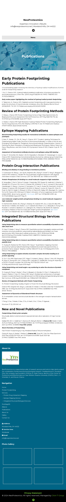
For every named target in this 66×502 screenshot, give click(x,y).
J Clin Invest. (30, 194)
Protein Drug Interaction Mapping (15, 395)
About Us (5, 412)
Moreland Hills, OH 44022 (44, 26)
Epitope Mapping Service (12, 398)
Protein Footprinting (9, 390)
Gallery (4, 415)
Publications (6, 410)
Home (4, 387)
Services (5, 393)
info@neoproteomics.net (10, 438)
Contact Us (5, 418)
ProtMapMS (6, 404)
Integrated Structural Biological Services (17, 401)
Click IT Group (58, 496)
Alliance (4, 407)
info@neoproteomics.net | (21, 26)
